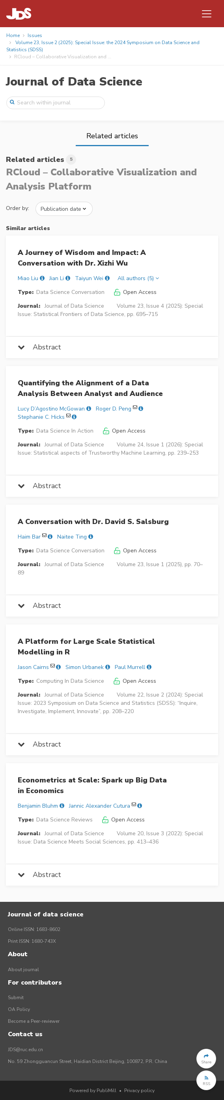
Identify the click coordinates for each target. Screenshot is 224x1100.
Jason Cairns (33, 667)
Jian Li (56, 278)
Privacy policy (139, 1090)
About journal (23, 969)
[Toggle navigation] (207, 14)
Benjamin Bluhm (38, 806)
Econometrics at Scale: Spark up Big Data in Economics (92, 785)
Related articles (112, 136)
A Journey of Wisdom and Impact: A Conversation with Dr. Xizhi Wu (82, 258)
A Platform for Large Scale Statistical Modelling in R (86, 647)
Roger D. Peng (113, 408)
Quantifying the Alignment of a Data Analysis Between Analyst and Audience (90, 388)
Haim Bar (29, 537)
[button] (206, 1058)
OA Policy (19, 1009)
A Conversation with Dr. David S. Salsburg (93, 521)
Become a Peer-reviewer (34, 1021)
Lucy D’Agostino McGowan (51, 408)
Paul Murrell (130, 667)
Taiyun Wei (89, 278)
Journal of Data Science (74, 82)
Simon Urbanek (84, 667)
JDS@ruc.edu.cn (25, 1049)
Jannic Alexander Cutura (99, 806)
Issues (35, 35)
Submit (16, 997)
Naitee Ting (72, 537)
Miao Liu (28, 278)
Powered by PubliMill (92, 1090)
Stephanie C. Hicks (41, 417)
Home (13, 35)
